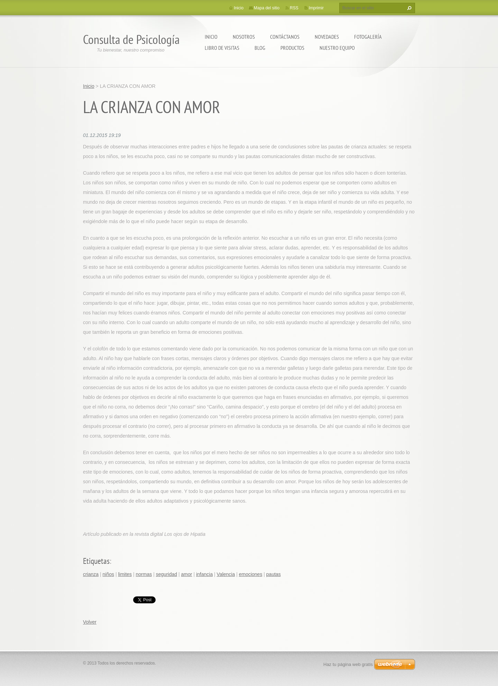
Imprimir (316, 8)
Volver (89, 622)
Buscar (408, 8)
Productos (292, 47)
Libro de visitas (222, 47)
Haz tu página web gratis (348, 664)
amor (186, 574)
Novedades (327, 36)
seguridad (166, 574)
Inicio (211, 36)
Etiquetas (96, 561)
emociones (250, 574)
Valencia (226, 574)
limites (125, 574)
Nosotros (244, 36)
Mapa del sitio (266, 8)
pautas (273, 574)
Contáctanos (284, 36)
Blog (260, 47)
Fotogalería (368, 36)
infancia (204, 574)
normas (144, 574)
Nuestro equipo (337, 47)
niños (108, 574)
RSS (294, 8)
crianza (91, 574)
